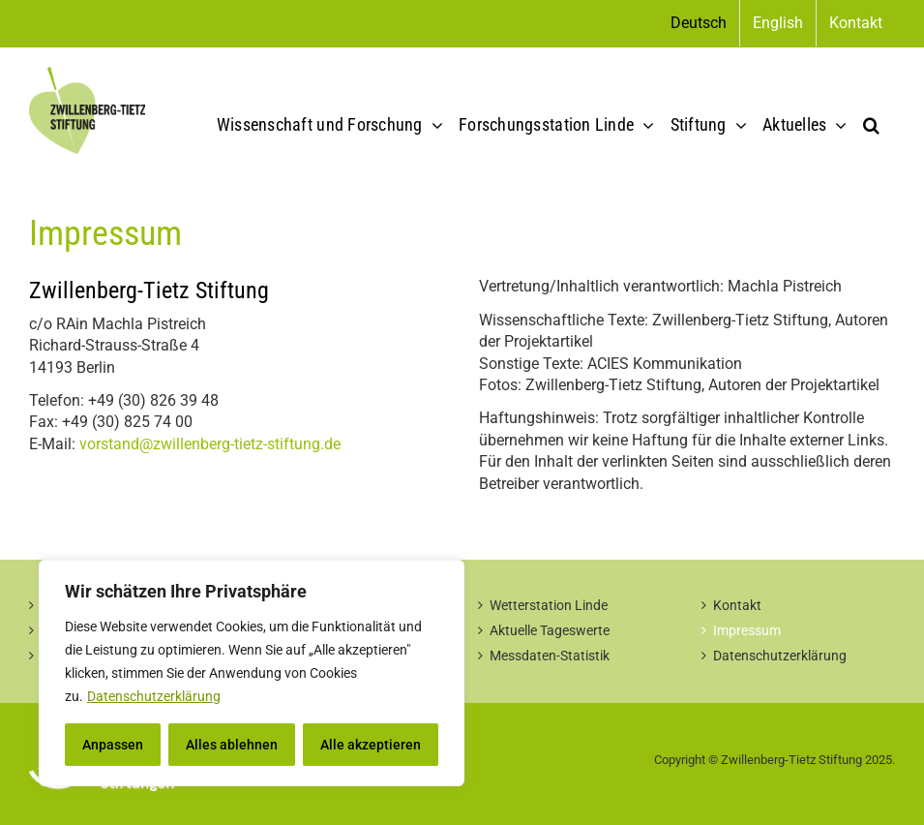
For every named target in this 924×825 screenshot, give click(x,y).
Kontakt (737, 605)
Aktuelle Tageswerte (550, 630)
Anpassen (112, 744)
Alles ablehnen (232, 744)
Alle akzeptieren (370, 744)
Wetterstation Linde (549, 605)
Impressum (747, 630)
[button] (871, 125)
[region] (251, 673)
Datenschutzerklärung (154, 696)
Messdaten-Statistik (550, 655)
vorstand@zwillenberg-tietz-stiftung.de (210, 444)
